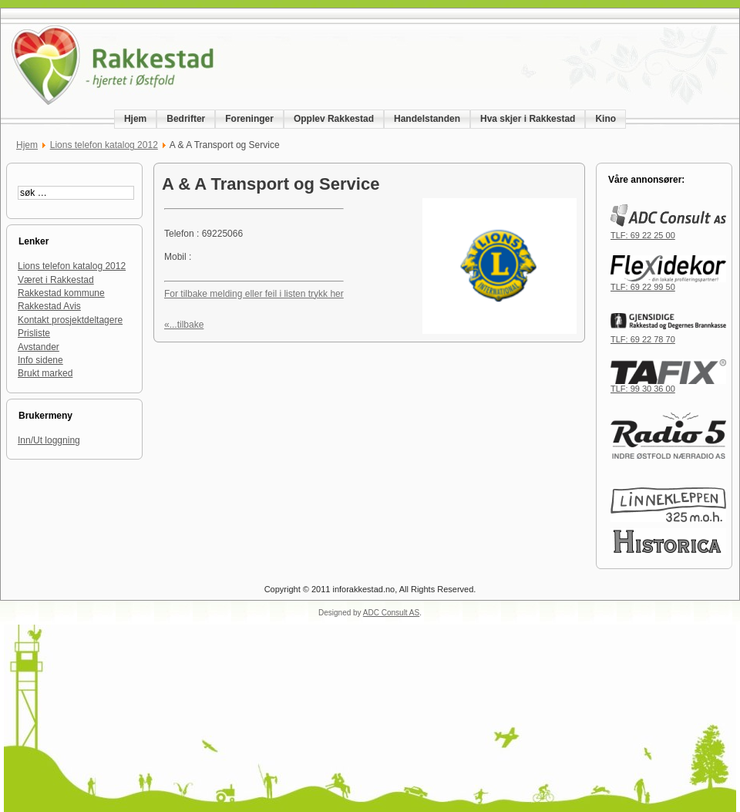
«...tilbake (184, 324)
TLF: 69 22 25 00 (668, 231)
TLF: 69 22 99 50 (668, 283)
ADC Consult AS (391, 612)
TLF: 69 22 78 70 (668, 335)
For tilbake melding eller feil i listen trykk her (254, 293)
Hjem (27, 145)
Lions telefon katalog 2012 (104, 145)
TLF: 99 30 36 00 (668, 384)
